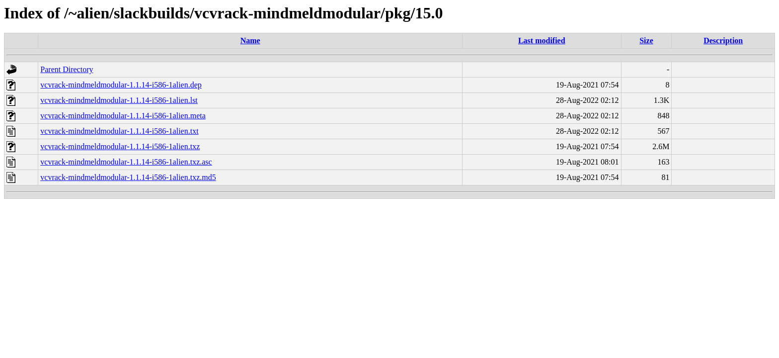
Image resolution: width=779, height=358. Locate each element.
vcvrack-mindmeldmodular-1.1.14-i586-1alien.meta (122, 115)
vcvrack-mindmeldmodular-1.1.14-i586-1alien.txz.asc (126, 162)
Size (646, 40)
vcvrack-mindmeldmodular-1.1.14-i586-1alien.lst (118, 100)
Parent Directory (66, 69)
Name (250, 40)
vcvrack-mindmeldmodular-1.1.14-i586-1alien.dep (120, 85)
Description (723, 40)
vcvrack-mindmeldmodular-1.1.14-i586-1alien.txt (119, 131)
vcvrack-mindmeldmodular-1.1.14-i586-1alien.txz (120, 146)
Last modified (541, 40)
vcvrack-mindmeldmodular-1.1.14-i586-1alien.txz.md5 (128, 177)
